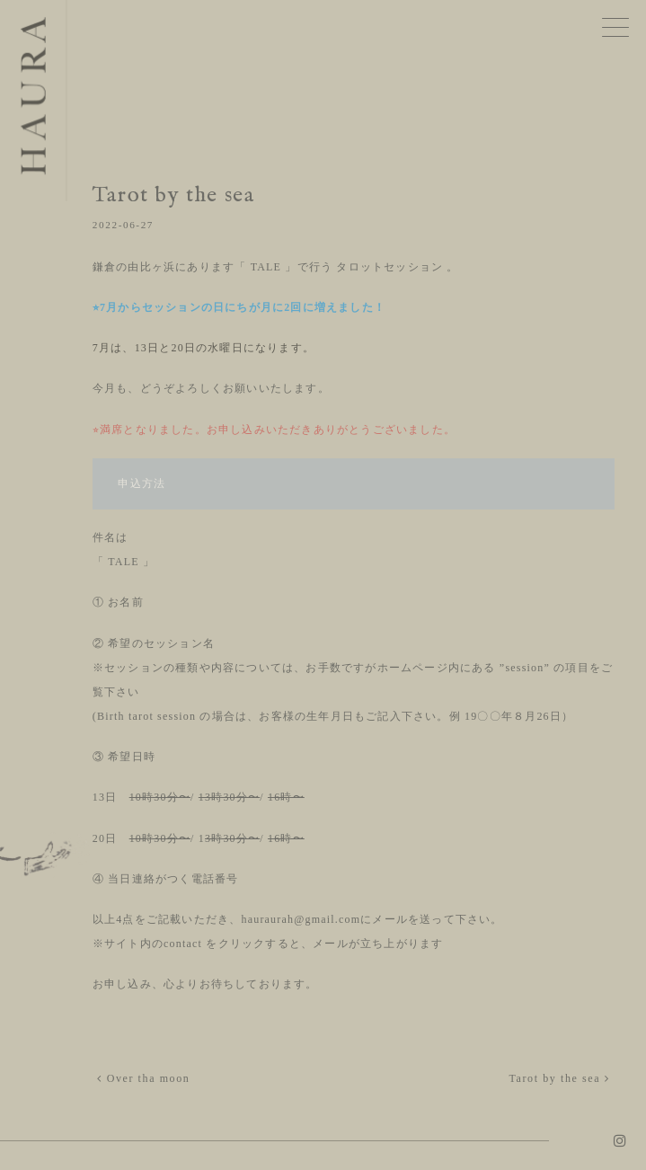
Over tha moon (143, 1078)
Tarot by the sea (559, 1078)
